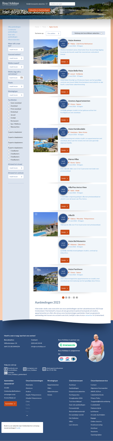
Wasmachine (15, 127)
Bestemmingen (19, 10)
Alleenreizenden (13, 40)
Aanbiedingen (74, 388)
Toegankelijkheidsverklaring (100, 401)
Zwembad (14, 106)
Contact (93, 385)
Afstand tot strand (15, 164)
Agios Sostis (53, 27)
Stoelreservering (96, 425)
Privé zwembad (16, 109)
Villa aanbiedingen (14, 27)
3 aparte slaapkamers (15, 142)
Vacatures (102, 14)
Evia (27, 411)
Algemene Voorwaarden (99, 388)
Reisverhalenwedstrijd (77, 411)
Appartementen (53, 385)
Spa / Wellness (16, 124)
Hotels (49, 395)
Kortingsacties (59, 10)
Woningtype (13, 91)
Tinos (44, 27)
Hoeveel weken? (14, 54)
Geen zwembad (16, 103)
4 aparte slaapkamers (15, 148)
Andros (28, 391)
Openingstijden (96, 435)
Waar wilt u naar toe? (14, 44)
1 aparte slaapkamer (15, 132)
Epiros (28, 408)
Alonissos (29, 388)
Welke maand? (13, 63)
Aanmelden (9, 404)
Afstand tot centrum (16, 173)
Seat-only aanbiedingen (12, 36)
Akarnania (29, 385)
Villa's (49, 388)
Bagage (93, 418)
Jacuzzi (13, 115)
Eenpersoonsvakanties (77, 391)
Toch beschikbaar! (75, 401)
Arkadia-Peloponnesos (34, 398)
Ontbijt (13, 118)
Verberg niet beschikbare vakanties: (87, 33)
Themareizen (73, 10)
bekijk (18, 428)
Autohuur (72, 385)
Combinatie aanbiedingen (12, 31)
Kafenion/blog (88, 10)
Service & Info (102, 10)
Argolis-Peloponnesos (33, 395)
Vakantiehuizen (52, 391)
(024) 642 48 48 (36, 343)
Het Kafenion (73, 418)
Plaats (10, 82)
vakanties (88, 315)
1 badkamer (15, 151)
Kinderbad (14, 112)
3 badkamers (15, 157)
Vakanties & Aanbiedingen (39, 10)
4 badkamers (15, 160)
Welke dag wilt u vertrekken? (14, 73)
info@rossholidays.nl (38, 346)
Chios (28, 401)
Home (37, 27)
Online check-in (96, 421)
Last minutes (73, 425)
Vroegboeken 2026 (75, 398)
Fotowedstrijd (74, 408)
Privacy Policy (95, 398)
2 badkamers (15, 154)
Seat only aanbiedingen (77, 405)
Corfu (28, 405)
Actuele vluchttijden (98, 415)
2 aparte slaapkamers (15, 137)
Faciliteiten (12, 100)
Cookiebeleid (95, 405)
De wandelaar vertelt (76, 415)
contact (106, 4)
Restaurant (15, 121)
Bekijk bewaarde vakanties (37, 4)
